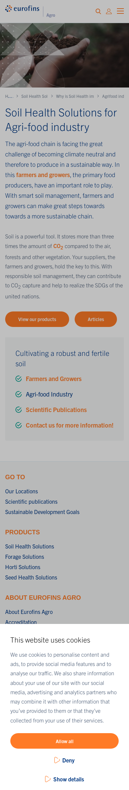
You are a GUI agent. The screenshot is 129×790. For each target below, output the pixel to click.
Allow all (65, 741)
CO (58, 245)
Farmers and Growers (54, 378)
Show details (68, 779)
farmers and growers (43, 174)
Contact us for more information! (70, 425)
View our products (37, 319)
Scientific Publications (56, 409)
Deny (68, 760)
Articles (96, 319)
